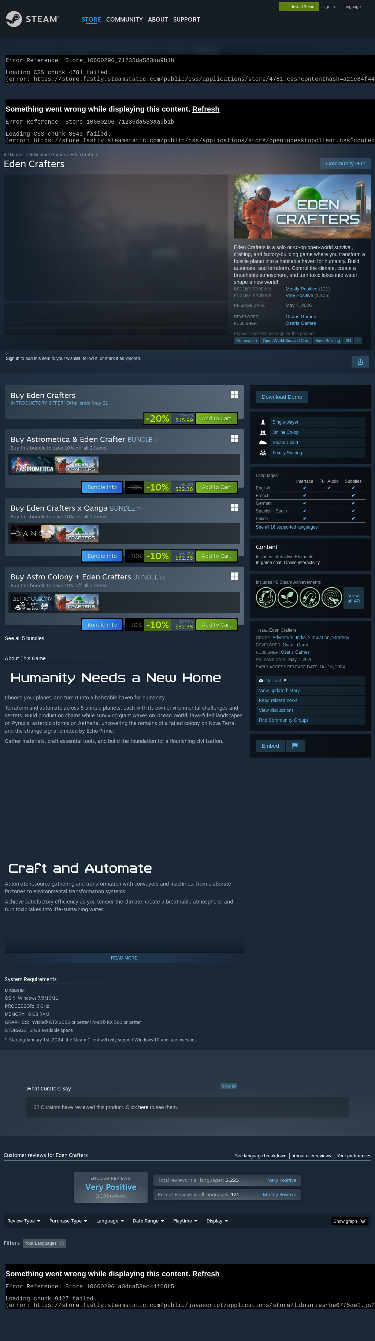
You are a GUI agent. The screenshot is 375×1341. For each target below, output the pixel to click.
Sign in (12, 367)
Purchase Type (65, 1229)
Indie (301, 646)
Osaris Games (301, 325)
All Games (14, 163)
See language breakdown (260, 1164)
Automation (247, 349)
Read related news (278, 709)
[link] (169, 427)
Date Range (146, 1229)
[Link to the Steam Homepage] (38, 25)
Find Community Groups (284, 729)
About (158, 19)
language (352, 6)
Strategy (340, 646)
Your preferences (354, 1164)
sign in (329, 6)
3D (348, 349)
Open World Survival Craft (286, 349)
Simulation (319, 646)
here (143, 1116)
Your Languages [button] (41, 1252)
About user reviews (312, 1164)
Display (214, 1229)
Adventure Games (47, 163)
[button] (216, 427)
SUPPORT (186, 19)
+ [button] (358, 349)
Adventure (282, 646)
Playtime (182, 1229)
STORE (91, 19)
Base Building (327, 349)
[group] (187, 1253)
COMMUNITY (124, 19)
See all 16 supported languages (287, 535)
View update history (279, 699)
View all (229, 1095)
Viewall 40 (354, 606)
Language (107, 1229)
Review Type (21, 1229)
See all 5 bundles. (25, 647)
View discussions (276, 719)
